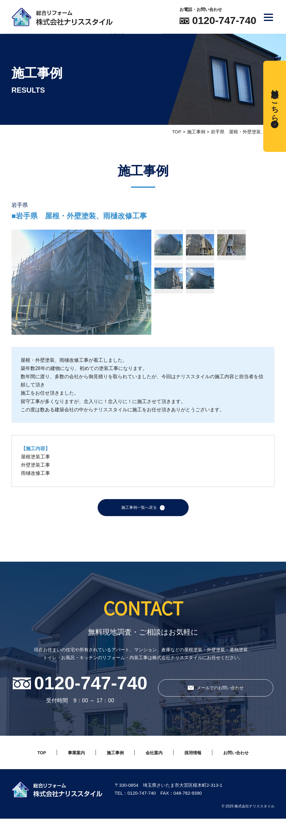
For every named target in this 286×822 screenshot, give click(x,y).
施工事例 (196, 131)
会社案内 (154, 756)
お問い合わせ (246, 756)
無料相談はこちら (275, 101)
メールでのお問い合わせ (220, 691)
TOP (176, 131)
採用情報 (198, 756)
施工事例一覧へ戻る (139, 509)
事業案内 (67, 756)
